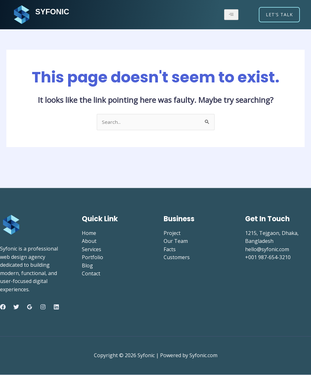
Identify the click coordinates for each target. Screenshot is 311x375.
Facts (170, 249)
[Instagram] (43, 307)
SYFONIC (53, 11)
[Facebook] (3, 307)
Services (91, 249)
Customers (177, 257)
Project (172, 233)
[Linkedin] (56, 307)
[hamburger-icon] (231, 14)
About (89, 241)
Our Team (176, 241)
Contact (91, 274)
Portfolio (92, 257)
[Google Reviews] (29, 307)
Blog (87, 265)
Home (89, 233)
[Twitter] (16, 307)
